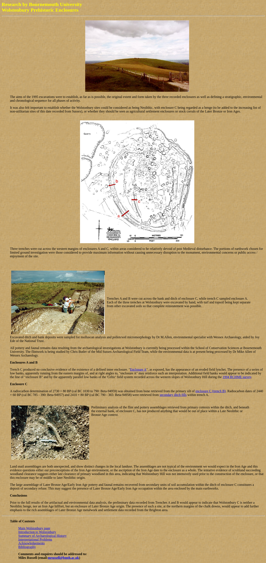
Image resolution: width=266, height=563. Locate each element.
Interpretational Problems (35, 539)
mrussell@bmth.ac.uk (63, 557)
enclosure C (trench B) (211, 391)
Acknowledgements (31, 543)
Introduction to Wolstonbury (37, 532)
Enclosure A (138, 369)
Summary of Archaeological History (42, 535)
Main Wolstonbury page (34, 528)
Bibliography (27, 547)
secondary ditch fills (173, 395)
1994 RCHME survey (237, 377)
